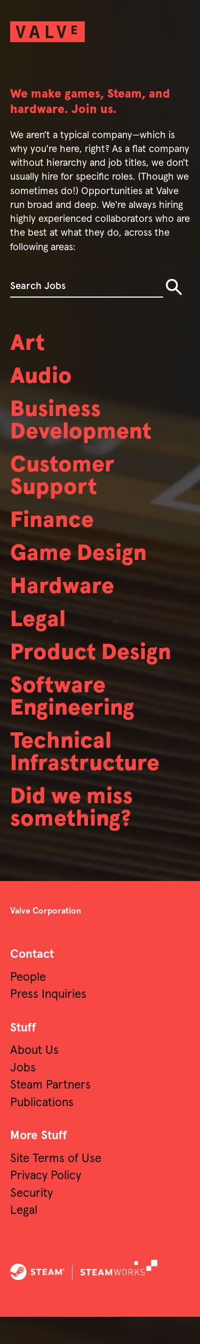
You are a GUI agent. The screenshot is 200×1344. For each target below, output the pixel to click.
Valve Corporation (45, 938)
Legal (39, 635)
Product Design (96, 670)
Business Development (85, 426)
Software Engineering (76, 716)
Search (174, 287)
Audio (43, 379)
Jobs (23, 1095)
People (28, 1004)
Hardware (65, 600)
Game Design (83, 566)
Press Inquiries (48, 1021)
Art (28, 344)
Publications (42, 1130)
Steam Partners (50, 1112)
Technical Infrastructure (90, 775)
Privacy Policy (45, 1203)
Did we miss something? (75, 834)
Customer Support (65, 484)
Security (31, 1220)
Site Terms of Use (55, 1186)
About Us (34, 1077)
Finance (55, 531)
